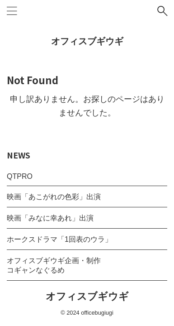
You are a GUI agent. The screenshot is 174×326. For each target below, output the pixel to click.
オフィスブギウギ (87, 41)
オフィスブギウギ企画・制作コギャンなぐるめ (54, 265)
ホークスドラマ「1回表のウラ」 (59, 239)
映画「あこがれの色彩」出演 (54, 197)
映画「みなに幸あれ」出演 (50, 218)
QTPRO (20, 176)
